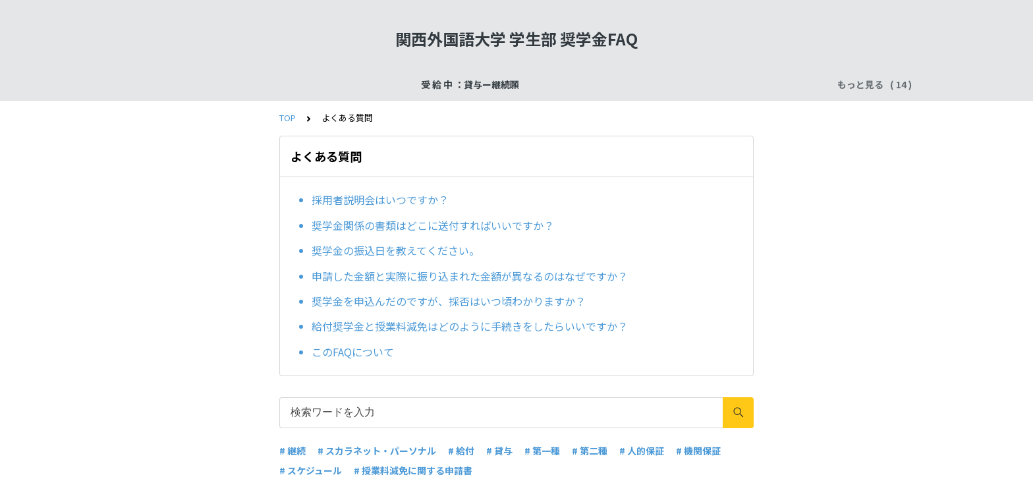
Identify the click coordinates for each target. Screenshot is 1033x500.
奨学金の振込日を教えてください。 (396, 250)
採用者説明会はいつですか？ (380, 200)
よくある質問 (743, 84)
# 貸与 (499, 450)
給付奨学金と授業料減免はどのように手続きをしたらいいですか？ (470, 326)
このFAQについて (353, 352)
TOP (287, 117)
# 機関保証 (698, 450)
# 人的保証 (641, 450)
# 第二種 (589, 450)
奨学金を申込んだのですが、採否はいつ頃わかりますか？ (449, 301)
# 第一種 (542, 450)
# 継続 (292, 450)
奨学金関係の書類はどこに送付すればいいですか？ (433, 225)
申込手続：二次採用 (456, 84)
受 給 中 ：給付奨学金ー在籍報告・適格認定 (607, 84)
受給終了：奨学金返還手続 (341, 84)
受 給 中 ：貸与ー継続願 (218, 84)
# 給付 (461, 450)
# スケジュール (310, 470)
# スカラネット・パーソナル (377, 450)
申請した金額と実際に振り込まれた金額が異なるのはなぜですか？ (470, 276)
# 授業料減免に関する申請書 (413, 470)
